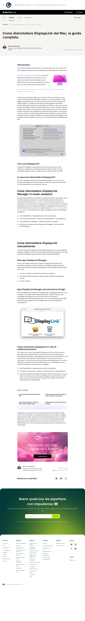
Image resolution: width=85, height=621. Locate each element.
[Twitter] (71, 612)
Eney (4, 609)
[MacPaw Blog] (9, 12)
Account (45, 607)
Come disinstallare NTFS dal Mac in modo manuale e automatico (55, 459)
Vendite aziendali (60, 607)
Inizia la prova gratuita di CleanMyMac (29, 75)
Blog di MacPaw (33, 616)
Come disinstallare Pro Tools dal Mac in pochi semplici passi (28, 466)
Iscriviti (55, 580)
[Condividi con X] (66, 542)
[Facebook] (71, 608)
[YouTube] (75, 612)
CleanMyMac (40, 202)
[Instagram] (75, 608)
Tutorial (11, 17)
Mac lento (18, 609)
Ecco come (33, 5)
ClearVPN (5, 616)
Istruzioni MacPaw (33, 614)
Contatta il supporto (48, 609)
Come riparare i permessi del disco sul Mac (55, 466)
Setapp (4, 618)
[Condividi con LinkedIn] (61, 542)
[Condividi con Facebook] (56, 542)
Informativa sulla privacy (62, 585)
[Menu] (79, 12)
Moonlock (5, 607)
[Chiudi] (3, 5)
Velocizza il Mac (20, 611)
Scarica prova (42, 520)
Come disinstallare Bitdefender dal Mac (29, 459)
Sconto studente (60, 609)
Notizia (19, 17)
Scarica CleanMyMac (21, 607)
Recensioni (28, 17)
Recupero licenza (47, 615)
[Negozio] (68, 12)
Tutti (4, 17)
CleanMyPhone (7, 614)
